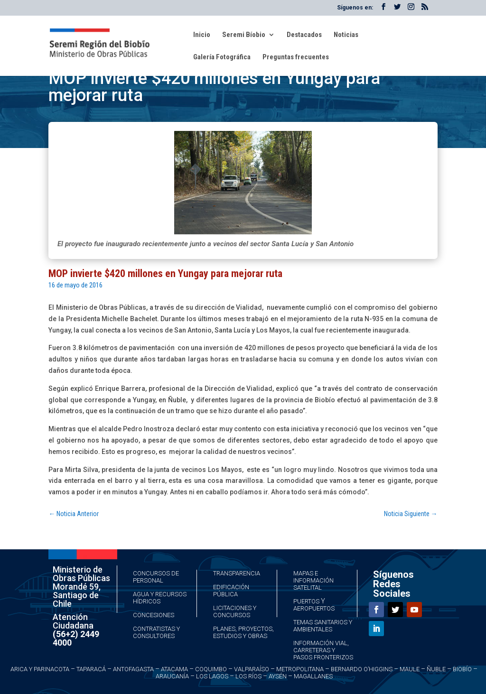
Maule (410, 669)
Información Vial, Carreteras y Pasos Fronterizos (323, 650)
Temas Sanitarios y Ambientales (322, 626)
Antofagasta (133, 669)
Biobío (462, 669)
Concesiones (153, 615)
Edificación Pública (231, 590)
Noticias (346, 35)
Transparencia (236, 573)
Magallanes (313, 676)
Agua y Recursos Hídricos (160, 598)
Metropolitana (300, 669)
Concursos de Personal (156, 577)
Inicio (201, 35)
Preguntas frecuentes (295, 57)
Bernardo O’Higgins (362, 669)
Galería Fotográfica (222, 57)
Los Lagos (212, 676)
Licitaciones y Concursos (234, 611)
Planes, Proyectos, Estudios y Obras (243, 632)
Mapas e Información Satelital (313, 580)
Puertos (306, 601)
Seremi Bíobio (243, 35)
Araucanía (172, 676)
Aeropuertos (314, 608)
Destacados (304, 35)
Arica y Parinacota (39, 669)
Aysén (278, 676)
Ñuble (436, 669)
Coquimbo (211, 669)
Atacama (174, 669)
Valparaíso (251, 669)
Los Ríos (248, 676)
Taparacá (91, 669)
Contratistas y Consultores (156, 632)
